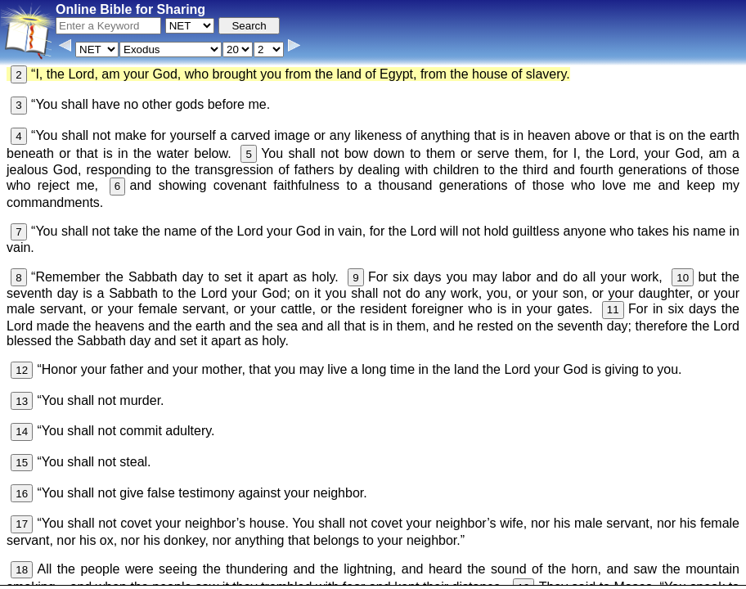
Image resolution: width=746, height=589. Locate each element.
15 (22, 462)
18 (22, 570)
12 (22, 370)
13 (22, 401)
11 (613, 309)
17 (22, 524)
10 (682, 278)
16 (22, 494)
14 (22, 431)
